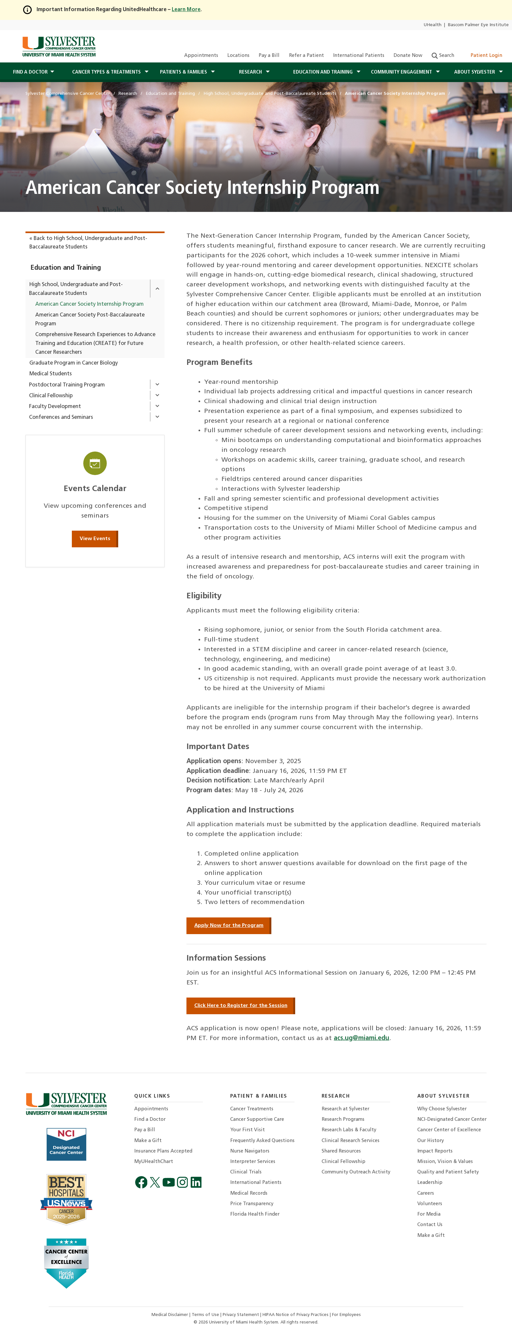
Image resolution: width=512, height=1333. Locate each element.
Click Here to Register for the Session (240, 1005)
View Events (95, 538)
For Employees (346, 1315)
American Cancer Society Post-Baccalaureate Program (90, 320)
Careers (425, 1193)
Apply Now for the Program (229, 925)
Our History (430, 1140)
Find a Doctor (150, 1119)
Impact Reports (435, 1151)
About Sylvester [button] (475, 72)
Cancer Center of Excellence (449, 1130)
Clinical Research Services (350, 1140)
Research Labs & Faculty (349, 1130)
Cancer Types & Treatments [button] (107, 72)
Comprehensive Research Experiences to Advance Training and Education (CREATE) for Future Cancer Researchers (95, 343)
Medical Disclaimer (170, 1315)
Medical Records (248, 1193)
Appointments (201, 55)
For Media (428, 1214)
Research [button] (251, 72)
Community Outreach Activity (356, 1172)
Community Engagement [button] (402, 72)
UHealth (432, 25)
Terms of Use (206, 1315)
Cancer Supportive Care (257, 1119)
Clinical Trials (246, 1172)
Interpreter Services (252, 1161)
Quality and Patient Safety (448, 1172)
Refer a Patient (306, 55)
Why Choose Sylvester (442, 1109)
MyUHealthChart (153, 1161)
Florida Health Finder (255, 1214)
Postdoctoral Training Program (67, 385)
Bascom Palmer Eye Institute (478, 25)
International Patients (358, 55)
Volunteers (429, 1204)
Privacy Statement (241, 1315)
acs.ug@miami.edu (361, 1038)
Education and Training (65, 268)
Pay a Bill (269, 55)
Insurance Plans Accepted (163, 1151)
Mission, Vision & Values (445, 1161)
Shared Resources (341, 1151)
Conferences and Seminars (61, 417)
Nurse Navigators (249, 1151)
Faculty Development (55, 406)
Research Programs (343, 1119)
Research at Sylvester (345, 1109)
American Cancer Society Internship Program (89, 304)
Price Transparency (251, 1204)
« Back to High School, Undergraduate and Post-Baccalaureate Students (88, 243)
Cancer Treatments (251, 1109)
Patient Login (482, 55)
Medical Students (50, 374)
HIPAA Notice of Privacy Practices (296, 1315)
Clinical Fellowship (51, 396)
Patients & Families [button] (184, 72)
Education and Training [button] (323, 72)
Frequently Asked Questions (262, 1140)
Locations (238, 55)
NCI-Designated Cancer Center (452, 1119)
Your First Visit (247, 1130)
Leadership (429, 1182)
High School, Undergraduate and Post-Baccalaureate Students (76, 289)
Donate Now (407, 55)
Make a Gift (148, 1140)
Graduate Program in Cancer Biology (73, 363)
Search (443, 55)
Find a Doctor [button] (30, 72)
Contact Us (429, 1224)
